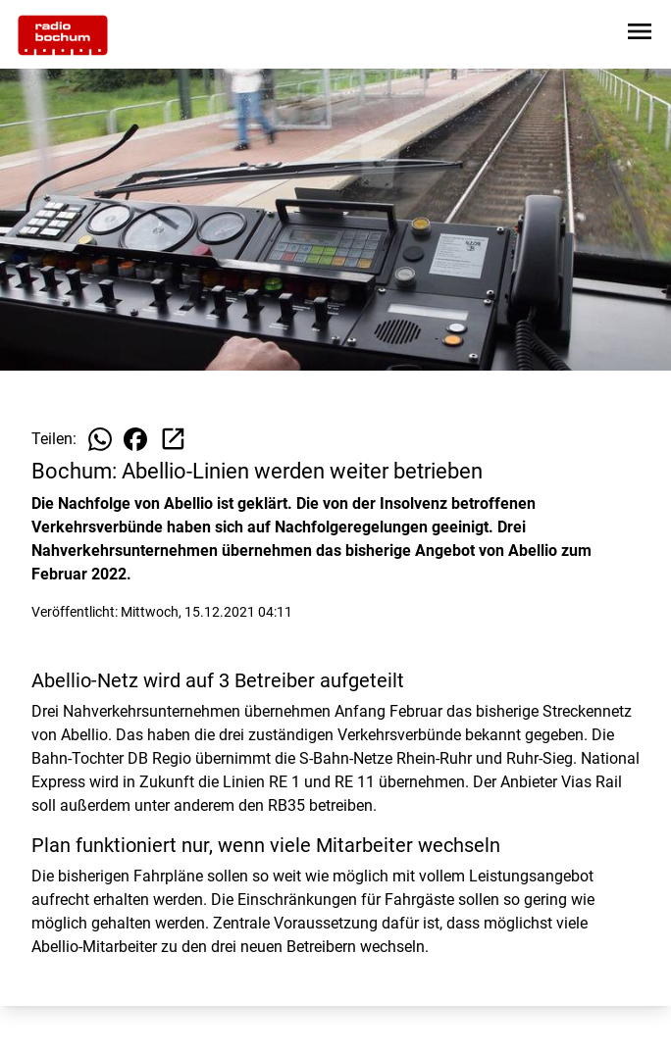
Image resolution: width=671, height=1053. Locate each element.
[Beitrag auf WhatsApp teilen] (100, 439)
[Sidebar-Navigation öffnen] (639, 35)
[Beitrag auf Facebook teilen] (135, 439)
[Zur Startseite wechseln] (63, 35)
